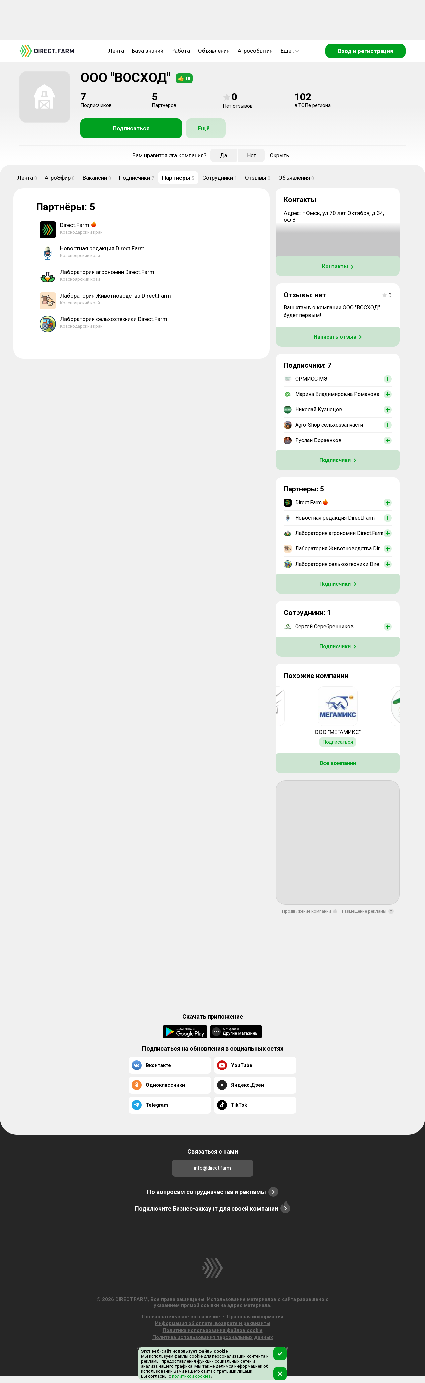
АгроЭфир (60, 177)
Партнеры (178, 177)
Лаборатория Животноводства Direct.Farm (115, 295)
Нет (251, 155)
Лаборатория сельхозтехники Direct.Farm (113, 319)
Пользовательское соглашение (181, 1317)
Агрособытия (255, 50)
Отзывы (257, 177)
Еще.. (290, 50)
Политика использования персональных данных (212, 1337)
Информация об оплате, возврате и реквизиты (212, 1323)
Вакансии (97, 177)
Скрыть (279, 155)
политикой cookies (191, 1376)
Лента (116, 50)
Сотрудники (219, 177)
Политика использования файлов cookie (213, 1330)
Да (223, 155)
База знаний (147, 50)
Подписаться (131, 128)
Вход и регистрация (365, 51)
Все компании (338, 763)
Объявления (214, 50)
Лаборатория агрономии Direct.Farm (107, 272)
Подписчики (136, 177)
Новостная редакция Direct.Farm (102, 248)
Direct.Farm (74, 225)
